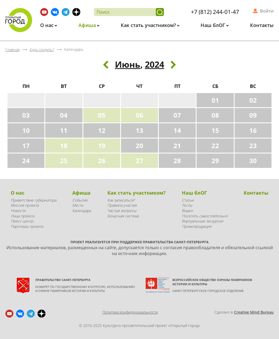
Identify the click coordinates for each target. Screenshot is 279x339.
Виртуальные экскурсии (202, 221)
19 (101, 145)
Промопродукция (196, 226)
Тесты (187, 205)
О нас (47, 25)
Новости (18, 210)
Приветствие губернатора (33, 200)
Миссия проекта (25, 205)
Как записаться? (121, 200)
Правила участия (122, 205)
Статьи (188, 200)
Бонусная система (123, 215)
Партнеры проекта (27, 226)
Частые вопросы (121, 210)
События (79, 200)
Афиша (87, 25)
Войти (267, 11)
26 (101, 160)
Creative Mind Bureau (254, 312)
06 (139, 115)
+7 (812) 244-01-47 (215, 12)
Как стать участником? (149, 25)
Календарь (81, 210)
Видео (187, 210)
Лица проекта (22, 215)
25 (63, 160)
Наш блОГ (214, 25)
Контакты (262, 25)
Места (77, 205)
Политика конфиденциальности (130, 312)
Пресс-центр (22, 221)
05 (101, 115)
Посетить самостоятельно (205, 215)
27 (139, 160)
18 (63, 145)
